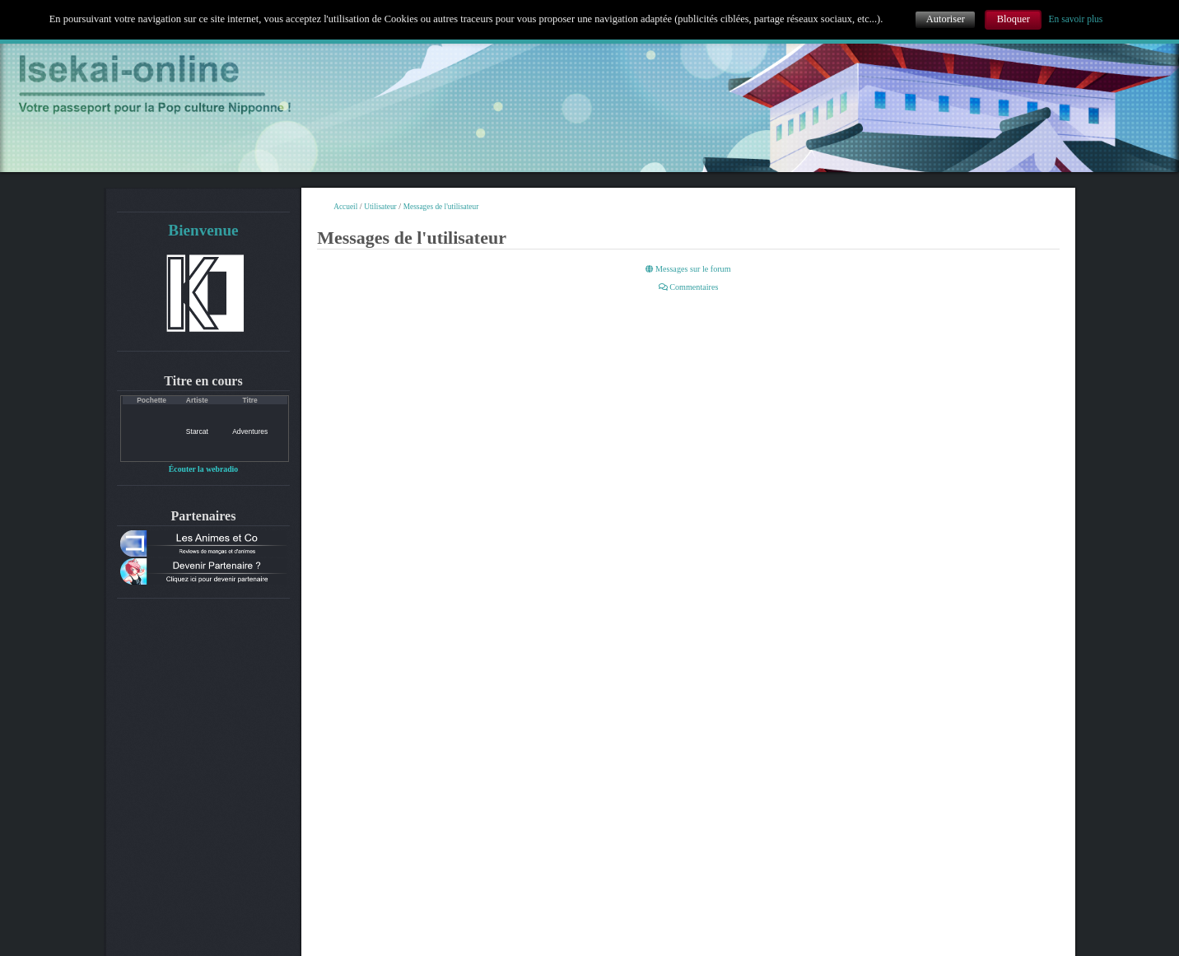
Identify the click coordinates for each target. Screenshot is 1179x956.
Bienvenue (203, 230)
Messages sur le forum (687, 268)
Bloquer (1013, 19)
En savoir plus (1076, 19)
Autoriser (945, 19)
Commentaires (689, 286)
